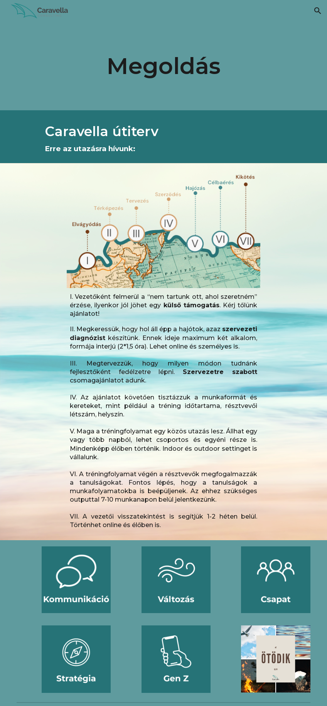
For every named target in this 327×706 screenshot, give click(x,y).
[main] (163, 66)
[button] (317, 11)
